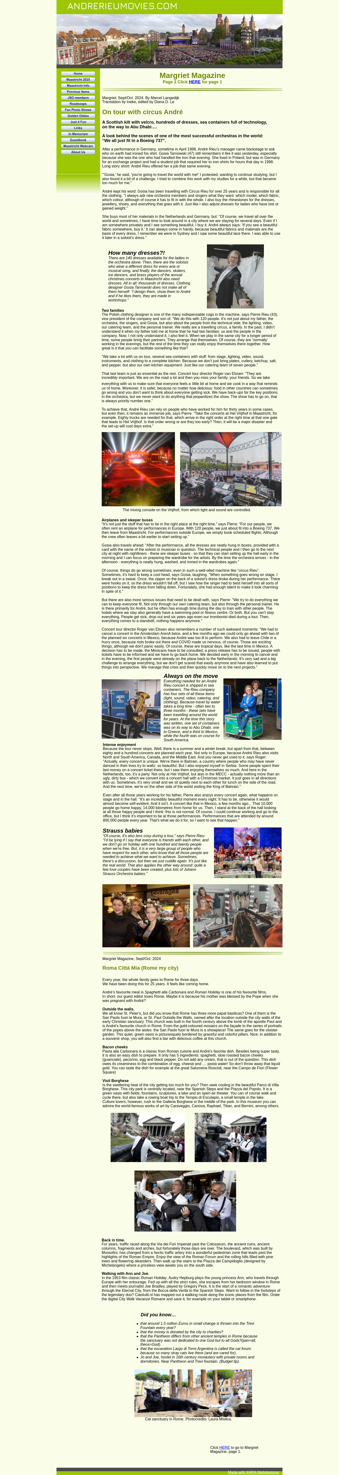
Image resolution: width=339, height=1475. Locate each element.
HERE (195, 82)
